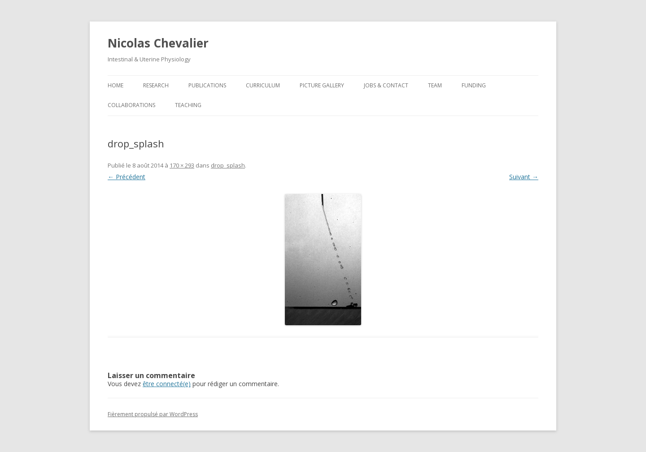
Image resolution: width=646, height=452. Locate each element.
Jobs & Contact (386, 85)
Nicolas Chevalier (158, 43)
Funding (474, 85)
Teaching (188, 105)
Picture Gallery (322, 85)
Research (156, 85)
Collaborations (131, 105)
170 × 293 (182, 165)
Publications (207, 85)
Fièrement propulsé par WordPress (153, 414)
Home (115, 85)
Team (435, 85)
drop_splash (228, 165)
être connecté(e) (167, 383)
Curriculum (263, 85)
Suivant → (523, 176)
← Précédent (126, 176)
